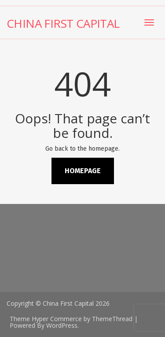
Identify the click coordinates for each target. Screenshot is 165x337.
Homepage (83, 171)
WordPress (61, 325)
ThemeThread (112, 319)
